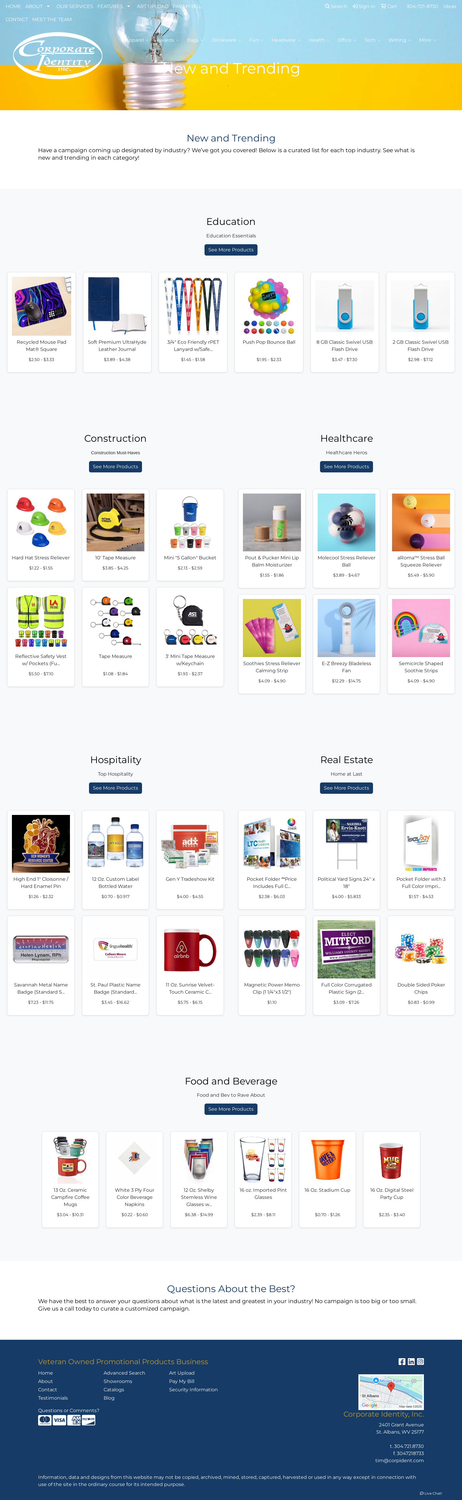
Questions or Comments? (68, 1410)
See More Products (231, 250)
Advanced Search (124, 1373)
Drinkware (226, 40)
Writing (399, 40)
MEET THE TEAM (52, 19)
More (427, 40)
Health (319, 40)
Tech (372, 40)
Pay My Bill (181, 1381)
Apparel (137, 40)
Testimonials (53, 1398)
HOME (13, 6)
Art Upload (182, 1373)
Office (347, 40)
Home (45, 1373)
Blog (109, 1398)
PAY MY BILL (187, 6)
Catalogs (114, 1389)
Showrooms (118, 1381)
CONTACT (17, 19)
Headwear (286, 40)
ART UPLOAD (152, 6)
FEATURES (110, 6)
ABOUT (34, 6)
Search (336, 6)
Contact (47, 1389)
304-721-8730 (422, 6)
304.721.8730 (409, 1446)
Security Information (193, 1389)
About (45, 1381)
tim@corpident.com (399, 1460)
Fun (256, 40)
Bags (195, 40)
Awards (168, 40)
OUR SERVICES (75, 6)
